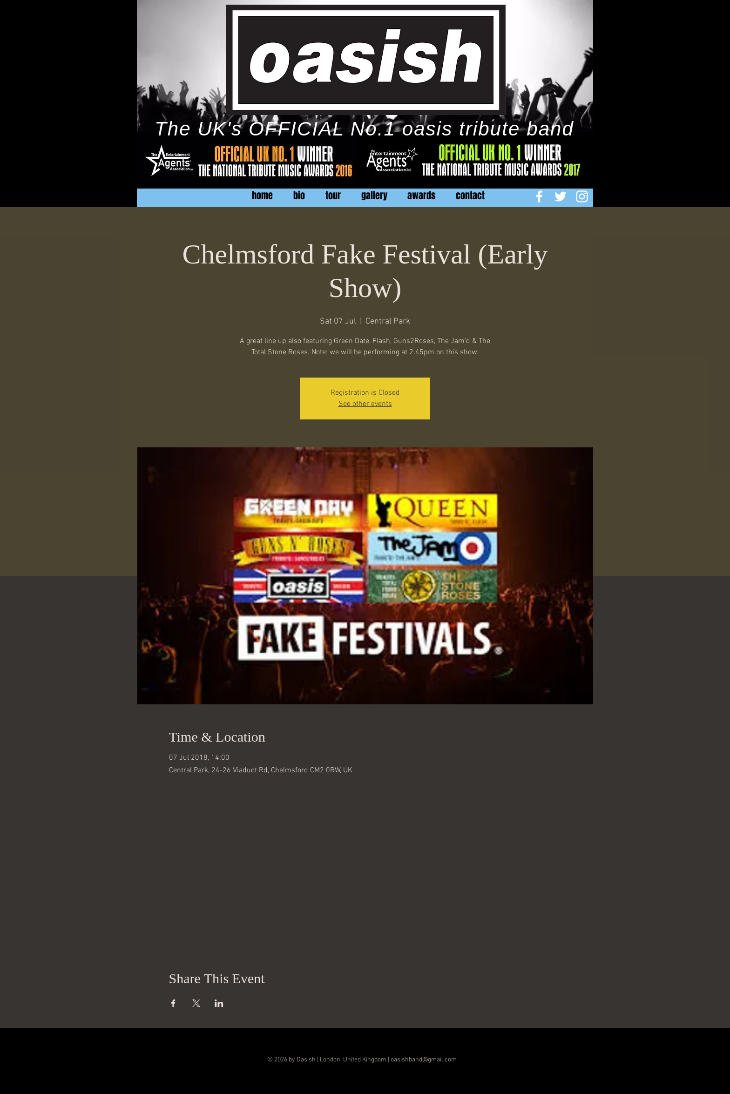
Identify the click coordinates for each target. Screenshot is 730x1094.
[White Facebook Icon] (539, 196)
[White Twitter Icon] (560, 196)
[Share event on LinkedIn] (219, 1003)
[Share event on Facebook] (173, 1003)
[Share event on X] (196, 1003)
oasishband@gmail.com (424, 1060)
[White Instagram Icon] (582, 196)
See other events (365, 404)
